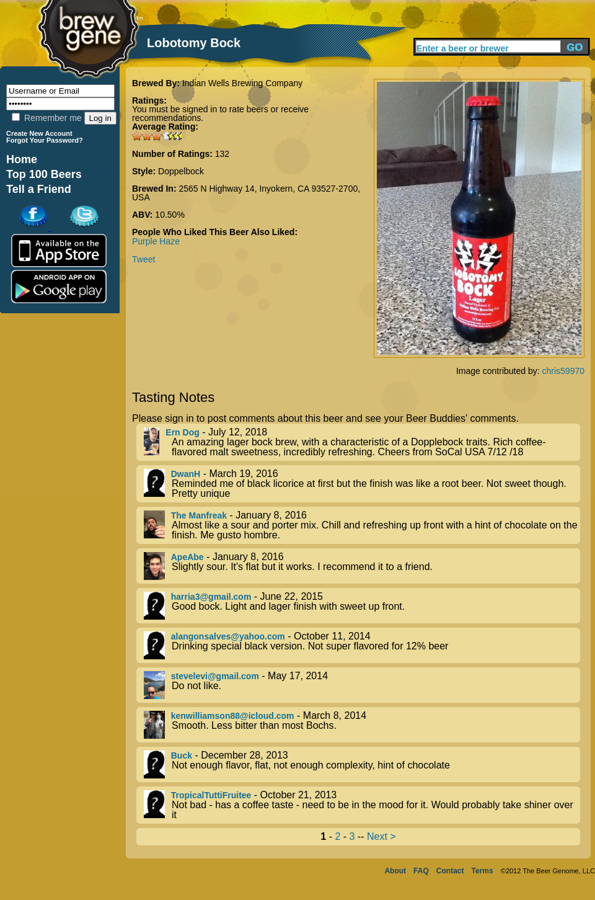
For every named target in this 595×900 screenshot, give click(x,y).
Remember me (46, 118)
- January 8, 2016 (362, 525)
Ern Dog (182, 432)
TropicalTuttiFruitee (211, 795)
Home (21, 159)
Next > (381, 836)
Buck (181, 755)
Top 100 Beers (44, 174)
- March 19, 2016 (362, 484)
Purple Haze (156, 241)
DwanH (185, 474)
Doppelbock (181, 171)
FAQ (421, 871)
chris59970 (563, 371)
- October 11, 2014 (362, 645)
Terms (482, 871)
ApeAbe (187, 557)
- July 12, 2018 (362, 442)
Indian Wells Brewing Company (242, 83)
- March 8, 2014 (362, 725)
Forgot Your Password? (44, 140)
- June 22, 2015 (362, 606)
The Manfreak (199, 515)
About (395, 871)
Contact (450, 871)
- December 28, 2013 (362, 764)
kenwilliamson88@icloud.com (232, 716)
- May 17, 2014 (362, 685)
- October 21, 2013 (362, 805)
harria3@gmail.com (211, 597)
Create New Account (39, 133)
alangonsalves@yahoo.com (228, 636)
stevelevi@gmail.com (215, 676)
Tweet (143, 259)
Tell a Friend (38, 189)
